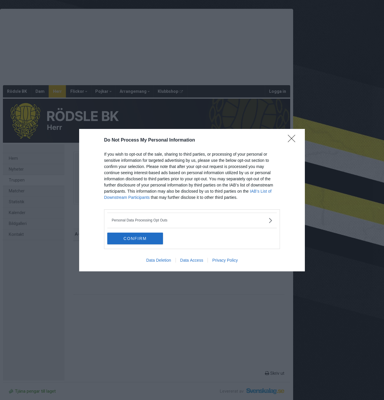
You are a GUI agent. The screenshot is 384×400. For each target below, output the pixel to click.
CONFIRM (135, 238)
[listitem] (192, 220)
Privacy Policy (225, 260)
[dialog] (192, 200)
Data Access (191, 260)
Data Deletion (158, 260)
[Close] (293, 140)
